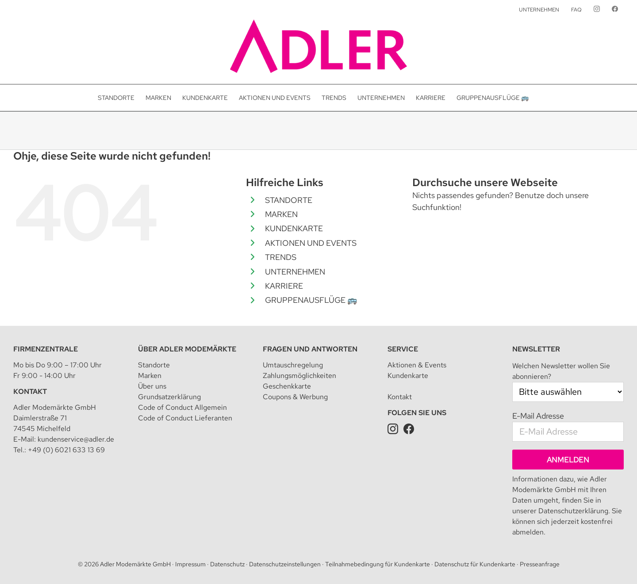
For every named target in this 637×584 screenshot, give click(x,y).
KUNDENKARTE (294, 228)
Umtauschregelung (293, 365)
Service (403, 349)
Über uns (152, 386)
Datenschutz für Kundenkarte (474, 564)
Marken (149, 375)
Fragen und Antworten (310, 349)
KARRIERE (284, 286)
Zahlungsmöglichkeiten (299, 375)
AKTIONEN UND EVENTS (311, 243)
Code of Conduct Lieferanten (185, 418)
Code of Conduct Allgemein (182, 407)
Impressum (190, 564)
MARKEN (281, 214)
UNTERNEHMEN (295, 272)
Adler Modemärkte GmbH (135, 564)
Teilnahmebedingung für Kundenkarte (377, 564)
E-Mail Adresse (538, 416)
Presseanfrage (540, 564)
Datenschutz (227, 564)
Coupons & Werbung (295, 396)
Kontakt (30, 391)
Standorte (154, 365)
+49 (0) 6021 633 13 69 (66, 449)
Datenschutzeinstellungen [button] (285, 564)
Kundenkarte (408, 375)
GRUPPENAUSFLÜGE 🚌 (311, 300)
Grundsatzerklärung (169, 396)
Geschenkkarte (287, 386)
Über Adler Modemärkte (187, 349)
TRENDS (280, 257)
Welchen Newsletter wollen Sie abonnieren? (561, 371)
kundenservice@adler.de (76, 439)
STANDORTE (288, 200)
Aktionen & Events (417, 365)
